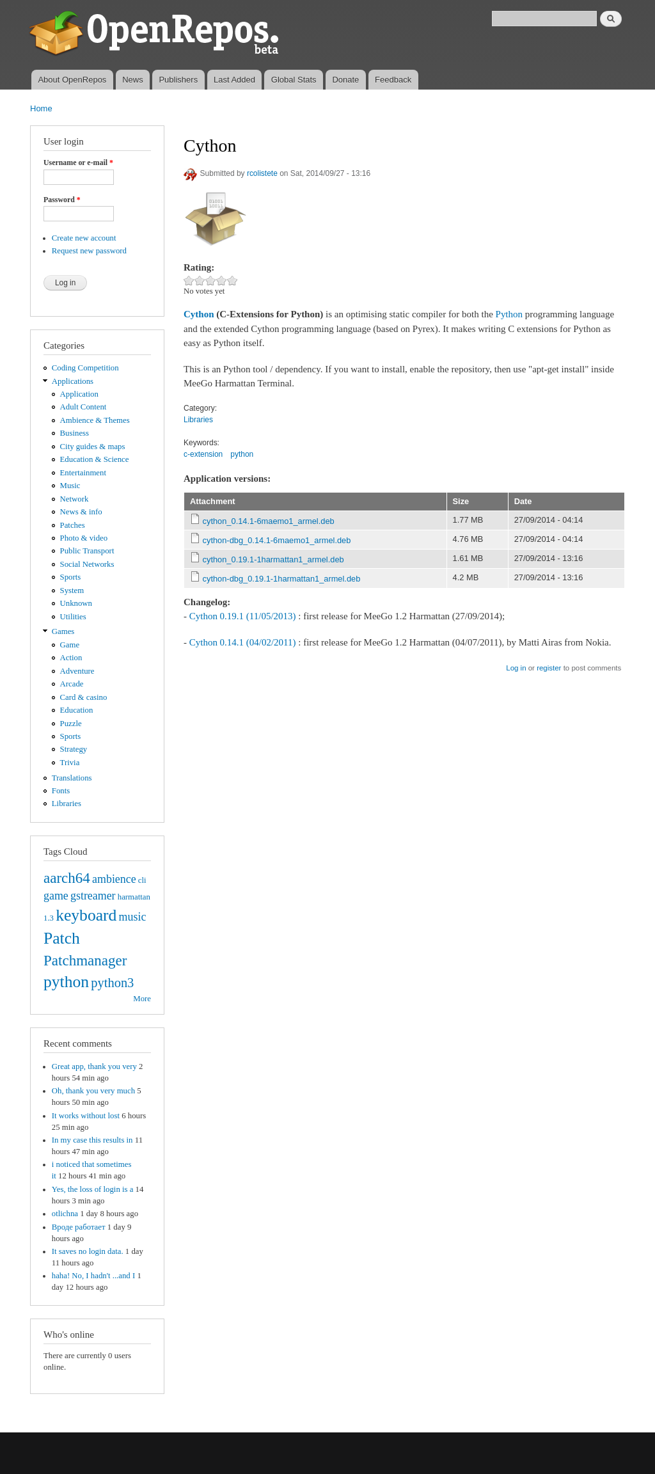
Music (70, 485)
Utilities (73, 616)
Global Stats (294, 79)
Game (70, 644)
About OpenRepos (72, 79)
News (132, 79)
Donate (345, 79)
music (132, 916)
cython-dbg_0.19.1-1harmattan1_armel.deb (282, 578)
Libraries (66, 803)
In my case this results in (92, 1140)
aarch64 (66, 877)
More (142, 998)
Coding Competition (85, 367)
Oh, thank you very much (93, 1090)
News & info (81, 511)
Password (62, 199)
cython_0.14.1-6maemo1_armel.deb (269, 521)
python (66, 981)
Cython (199, 314)
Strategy (74, 749)
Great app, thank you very (94, 1066)
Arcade (72, 683)
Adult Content (83, 406)
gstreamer (93, 895)
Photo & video (84, 538)
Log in (516, 668)
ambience (114, 879)
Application (79, 394)
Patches (72, 525)
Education (76, 710)
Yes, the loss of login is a (93, 1189)
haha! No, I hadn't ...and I (93, 1275)
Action (71, 657)
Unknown (76, 603)
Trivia (70, 762)
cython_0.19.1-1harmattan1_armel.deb (273, 559)
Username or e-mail (78, 162)
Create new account (84, 238)
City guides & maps (92, 446)
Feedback (393, 79)
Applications (72, 381)
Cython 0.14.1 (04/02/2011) (242, 642)
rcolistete (262, 173)
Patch (61, 938)
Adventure (77, 671)
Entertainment (83, 472)
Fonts (61, 790)
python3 (112, 983)
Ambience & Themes (95, 420)
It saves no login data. (87, 1251)
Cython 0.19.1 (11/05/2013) (242, 616)
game (55, 895)
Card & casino (83, 697)
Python (509, 314)
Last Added (234, 79)
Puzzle (71, 723)
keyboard (86, 915)
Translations (72, 777)
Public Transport (87, 550)
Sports (70, 577)
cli (142, 880)
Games (63, 631)
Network (74, 499)
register (549, 668)
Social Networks (87, 564)
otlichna (65, 1213)
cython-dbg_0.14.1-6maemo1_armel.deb (277, 540)
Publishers (178, 79)
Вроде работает (79, 1227)
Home (41, 108)
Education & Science (94, 459)
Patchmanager (85, 960)
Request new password (89, 250)
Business (74, 433)
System (72, 590)
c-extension (203, 454)
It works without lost (86, 1115)
